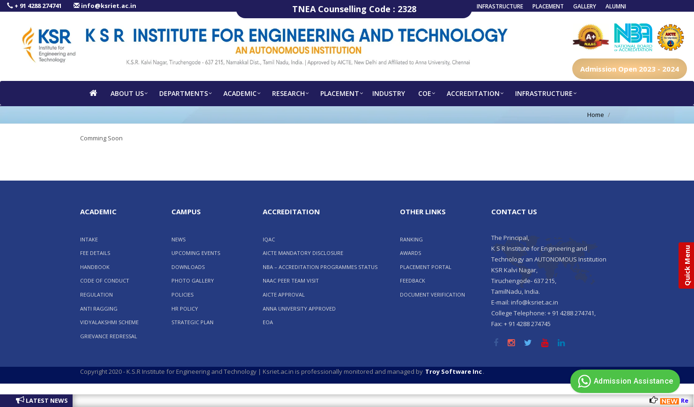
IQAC (269, 239)
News (178, 239)
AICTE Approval (284, 294)
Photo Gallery (192, 280)
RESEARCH (288, 93)
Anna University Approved (299, 308)
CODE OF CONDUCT (104, 280)
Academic (240, 93)
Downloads (188, 266)
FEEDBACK (412, 280)
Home (595, 114)
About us (127, 93)
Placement (548, 6)
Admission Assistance (624, 381)
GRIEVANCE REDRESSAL (108, 336)
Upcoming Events (195, 252)
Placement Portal (425, 266)
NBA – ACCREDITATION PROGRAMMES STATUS (320, 266)
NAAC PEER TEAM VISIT (291, 280)
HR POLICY (184, 308)
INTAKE (89, 239)
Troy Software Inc (453, 371)
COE (424, 93)
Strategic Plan (192, 322)
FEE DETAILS (95, 252)
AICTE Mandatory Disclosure (303, 252)
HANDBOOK (95, 266)
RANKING (411, 239)
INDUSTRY (388, 93)
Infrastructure (500, 6)
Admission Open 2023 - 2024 (629, 68)
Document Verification (432, 294)
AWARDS (410, 252)
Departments (183, 93)
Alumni (615, 6)
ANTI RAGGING (99, 308)
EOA (268, 322)
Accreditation (473, 93)
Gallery (584, 6)
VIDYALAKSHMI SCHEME (109, 322)
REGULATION (96, 294)
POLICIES (182, 294)
